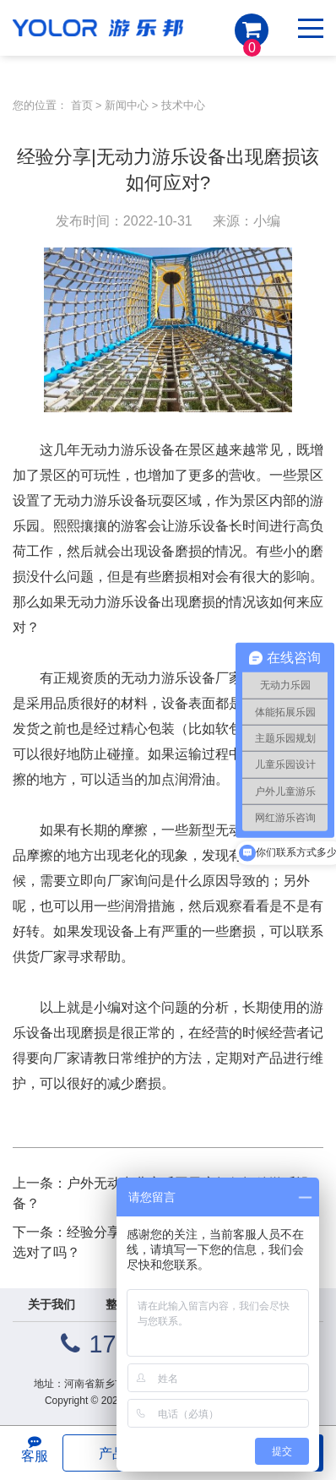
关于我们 (51, 1304)
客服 (35, 1448)
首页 (82, 105)
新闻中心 (127, 105)
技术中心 (183, 105)
